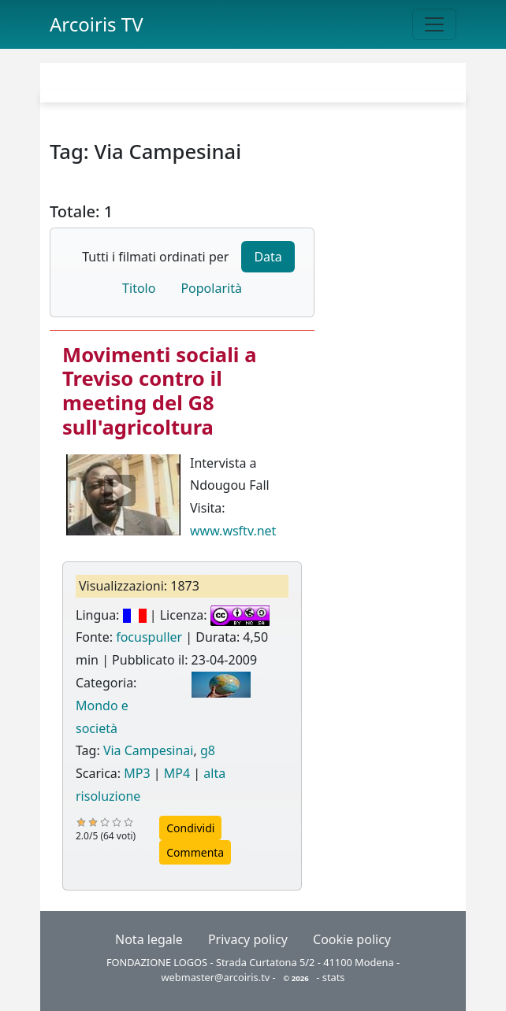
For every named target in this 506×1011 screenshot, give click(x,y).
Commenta (195, 852)
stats (333, 977)
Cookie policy (352, 939)
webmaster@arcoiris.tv (216, 977)
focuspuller (149, 637)
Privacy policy (248, 939)
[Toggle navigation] (434, 24)
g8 (207, 750)
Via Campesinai (148, 750)
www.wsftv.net (233, 530)
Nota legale (149, 939)
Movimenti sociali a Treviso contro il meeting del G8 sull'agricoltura (159, 391)
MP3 (137, 773)
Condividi (190, 827)
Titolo (138, 288)
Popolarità (210, 288)
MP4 (177, 773)
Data (267, 256)
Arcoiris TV (96, 24)
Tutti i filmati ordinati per (155, 256)
